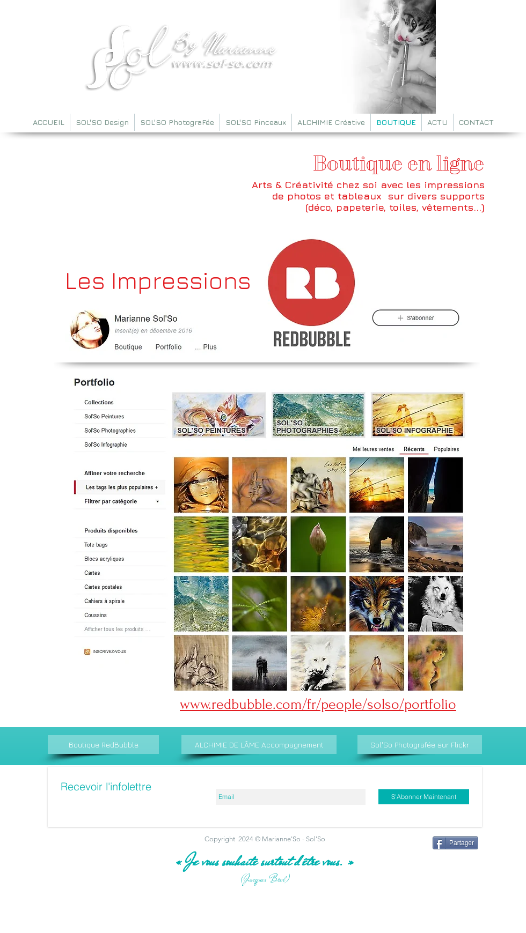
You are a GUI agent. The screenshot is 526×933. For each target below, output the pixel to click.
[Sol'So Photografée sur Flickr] (419, 744)
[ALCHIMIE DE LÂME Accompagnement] (259, 744)
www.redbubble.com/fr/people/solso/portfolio (318, 704)
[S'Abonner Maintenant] (423, 796)
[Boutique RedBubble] (103, 744)
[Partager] (455, 842)
